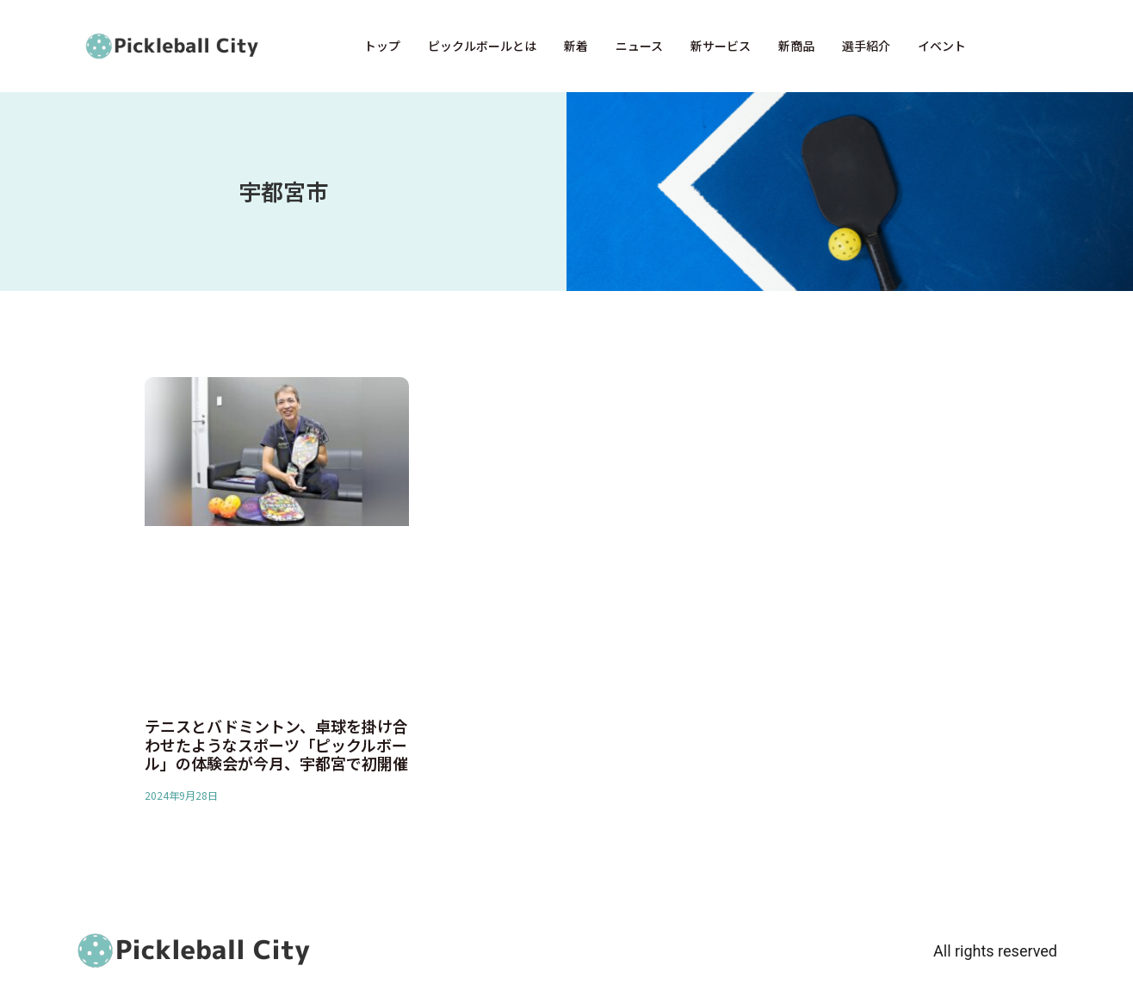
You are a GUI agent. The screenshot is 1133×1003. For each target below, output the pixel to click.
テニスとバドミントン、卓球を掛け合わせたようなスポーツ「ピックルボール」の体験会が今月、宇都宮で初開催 (276, 744)
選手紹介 (866, 45)
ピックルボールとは (482, 45)
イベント (942, 45)
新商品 (796, 45)
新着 (576, 45)
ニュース (639, 45)
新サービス (720, 45)
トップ (382, 45)
